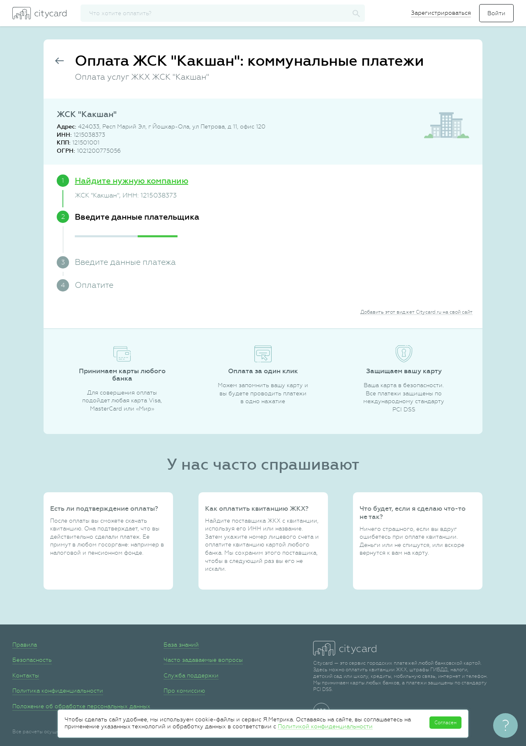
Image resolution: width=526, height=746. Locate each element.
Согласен (445, 722)
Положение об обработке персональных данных (81, 706)
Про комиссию (184, 690)
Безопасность (32, 659)
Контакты (25, 675)
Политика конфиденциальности (57, 690)
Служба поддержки (191, 675)
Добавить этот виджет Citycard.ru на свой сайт (416, 312)
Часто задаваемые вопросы (203, 659)
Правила (24, 644)
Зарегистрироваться (441, 12)
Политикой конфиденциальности (325, 726)
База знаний (181, 644)
